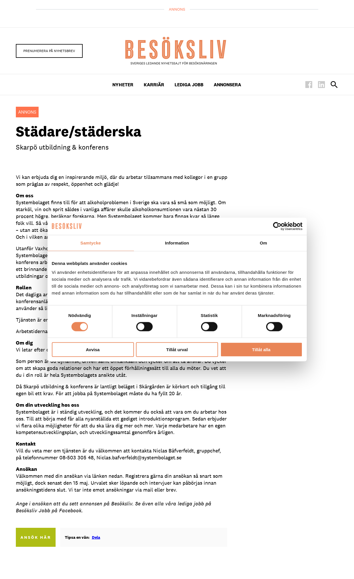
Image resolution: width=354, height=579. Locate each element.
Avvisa (93, 349)
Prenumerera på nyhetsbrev (49, 51)
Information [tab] (177, 242)
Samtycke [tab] (90, 242)
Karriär (154, 85)
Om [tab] (263, 242)
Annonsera (227, 85)
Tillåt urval (177, 349)
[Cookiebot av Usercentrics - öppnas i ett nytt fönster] (277, 226)
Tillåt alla (261, 349)
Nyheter (122, 85)
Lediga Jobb (189, 85)
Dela (96, 537)
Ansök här (35, 537)
